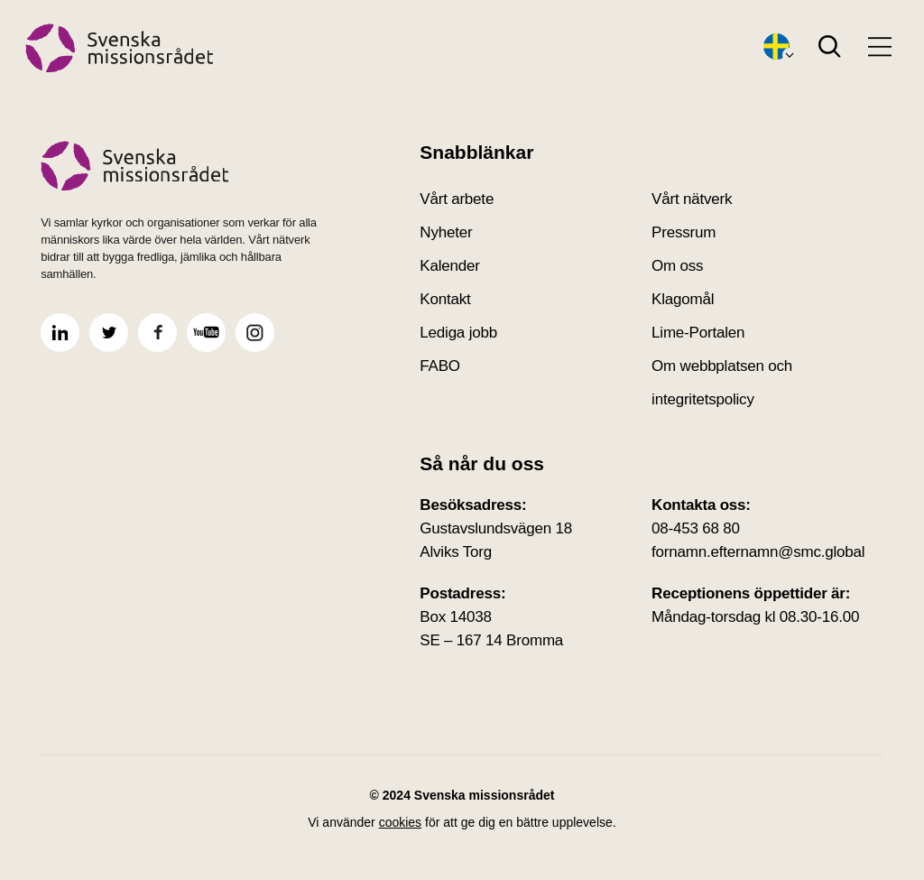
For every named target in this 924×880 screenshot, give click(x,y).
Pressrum (683, 232)
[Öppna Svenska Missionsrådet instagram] (255, 332)
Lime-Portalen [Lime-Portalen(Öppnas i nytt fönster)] (697, 332)
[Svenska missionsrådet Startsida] (188, 165)
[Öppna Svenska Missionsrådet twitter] (108, 332)
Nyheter (446, 232)
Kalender (449, 265)
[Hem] (119, 48)
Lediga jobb (458, 332)
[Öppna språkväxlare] (776, 48)
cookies (400, 822)
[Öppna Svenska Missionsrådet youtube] (206, 332)
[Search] (829, 48)
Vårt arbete (457, 199)
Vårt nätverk (691, 199)
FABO (440, 366)
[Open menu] (880, 47)
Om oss (677, 265)
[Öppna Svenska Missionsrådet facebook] (157, 332)
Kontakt (445, 299)
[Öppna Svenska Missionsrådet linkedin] (60, 332)
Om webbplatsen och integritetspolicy (721, 382)
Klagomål (682, 299)
